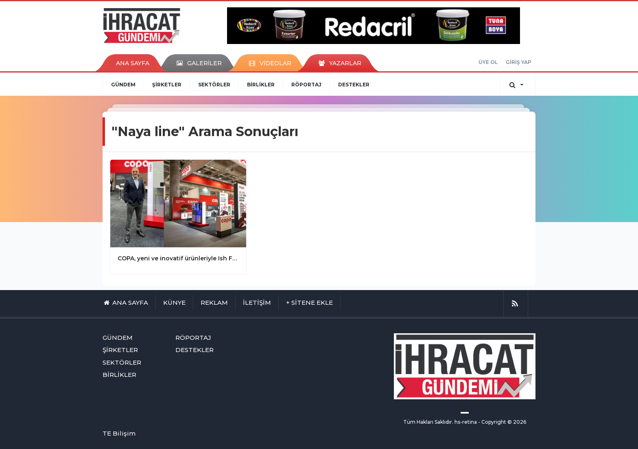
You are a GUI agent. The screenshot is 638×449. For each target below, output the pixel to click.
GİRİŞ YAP (518, 62)
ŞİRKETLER (166, 84)
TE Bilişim (119, 433)
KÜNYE (174, 302)
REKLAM (214, 302)
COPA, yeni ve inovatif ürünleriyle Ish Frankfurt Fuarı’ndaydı (178, 258)
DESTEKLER (353, 84)
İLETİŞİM (257, 302)
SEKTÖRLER (214, 84)
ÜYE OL (488, 62)
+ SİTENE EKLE (309, 302)
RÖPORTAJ (306, 84)
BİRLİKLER (261, 84)
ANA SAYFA (132, 63)
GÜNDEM (123, 84)
